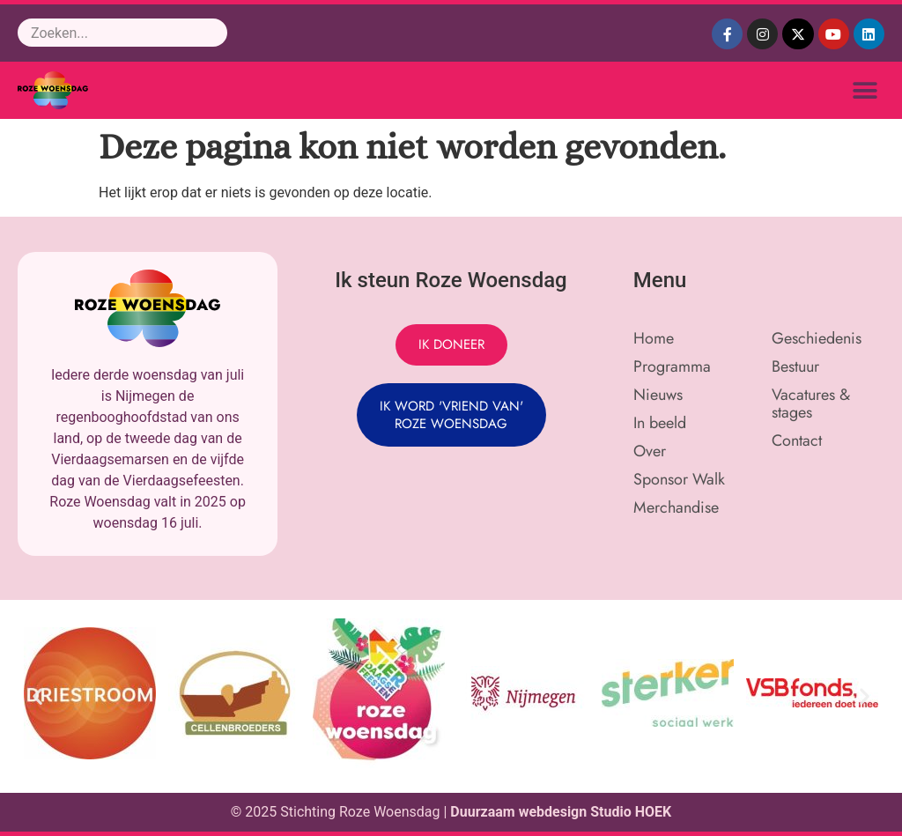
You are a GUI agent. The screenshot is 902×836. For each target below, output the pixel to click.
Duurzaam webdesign (520, 811)
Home (653, 338)
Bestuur (795, 366)
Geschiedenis (816, 338)
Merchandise (676, 507)
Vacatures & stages (811, 403)
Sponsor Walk (679, 479)
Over (649, 451)
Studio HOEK (630, 811)
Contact (797, 440)
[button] (864, 90)
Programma (672, 366)
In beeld (659, 422)
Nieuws (658, 394)
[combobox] (122, 32)
